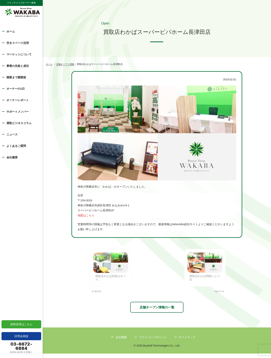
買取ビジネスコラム (19, 123)
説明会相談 (21, 336)
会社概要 (12, 157)
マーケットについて (19, 54)
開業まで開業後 (16, 77)
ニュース (12, 134)
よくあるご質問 (16, 145)
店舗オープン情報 (65, 65)
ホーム (10, 31)
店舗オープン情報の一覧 (156, 311)
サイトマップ (187, 341)
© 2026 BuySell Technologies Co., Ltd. (157, 350)
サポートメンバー (17, 111)
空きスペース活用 (17, 42)
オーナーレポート (17, 100)
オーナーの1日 (15, 88)
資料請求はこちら (21, 324)
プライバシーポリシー (153, 341)
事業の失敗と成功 (17, 65)
